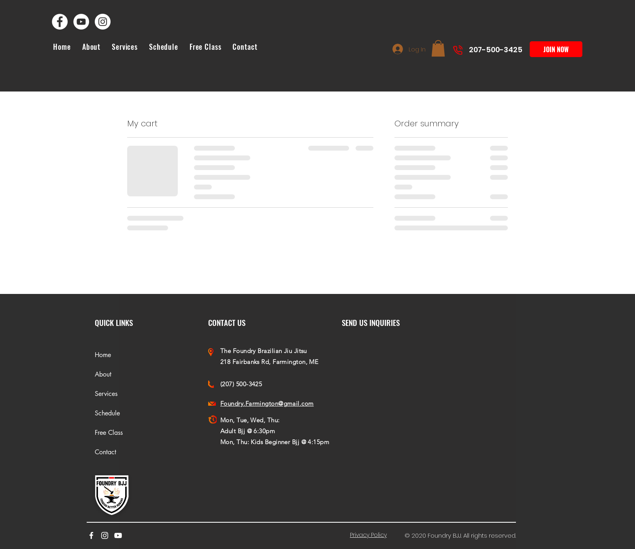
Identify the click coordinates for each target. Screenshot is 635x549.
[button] (438, 48)
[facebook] (91, 535)
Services (106, 393)
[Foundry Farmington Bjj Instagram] (103, 22)
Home (103, 355)
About (103, 374)
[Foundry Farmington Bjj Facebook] (60, 22)
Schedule (107, 413)
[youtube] (118, 535)
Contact (105, 452)
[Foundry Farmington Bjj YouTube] (81, 22)
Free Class (109, 432)
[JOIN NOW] (556, 49)
